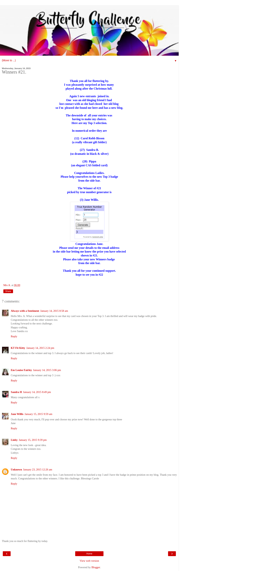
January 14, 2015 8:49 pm (37, 392)
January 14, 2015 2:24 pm (40, 347)
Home (89, 553)
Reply (14, 336)
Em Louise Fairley (21, 370)
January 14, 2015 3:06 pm (47, 370)
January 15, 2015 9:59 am (38, 414)
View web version (89, 560)
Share (8, 291)
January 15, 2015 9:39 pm (33, 439)
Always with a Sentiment (25, 310)
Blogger (95, 567)
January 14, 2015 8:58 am (54, 310)
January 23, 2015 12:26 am (37, 469)
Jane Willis (17, 414)
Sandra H (16, 392)
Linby (14, 439)
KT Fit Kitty (18, 347)
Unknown (16, 469)
